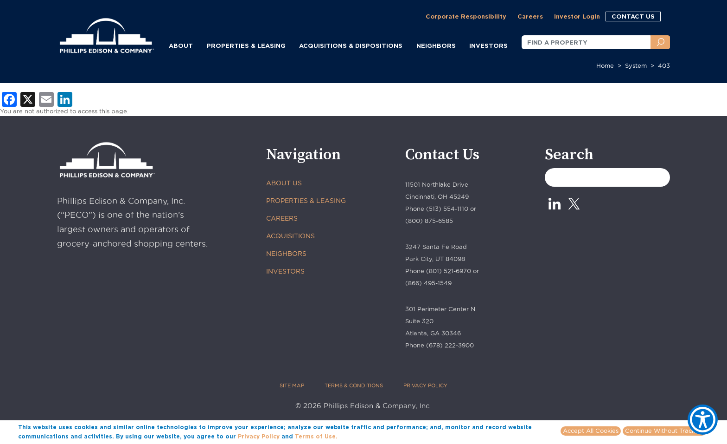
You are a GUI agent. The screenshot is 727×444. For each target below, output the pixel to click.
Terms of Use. (316, 436)
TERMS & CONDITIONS (354, 385)
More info (353, 436)
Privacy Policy (259, 436)
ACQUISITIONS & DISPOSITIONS (350, 45)
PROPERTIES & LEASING (306, 200)
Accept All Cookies (591, 430)
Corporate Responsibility (466, 16)
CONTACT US (633, 16)
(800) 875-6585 (429, 220)
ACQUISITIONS (290, 236)
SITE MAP (292, 385)
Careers (530, 16)
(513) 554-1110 (447, 208)
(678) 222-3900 (450, 345)
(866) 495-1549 (428, 283)
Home (605, 65)
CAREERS (282, 218)
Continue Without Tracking (664, 430)
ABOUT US (284, 183)
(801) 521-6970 (448, 271)
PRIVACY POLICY (425, 385)
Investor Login (577, 16)
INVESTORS (488, 45)
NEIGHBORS (436, 45)
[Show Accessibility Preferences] (703, 420)
